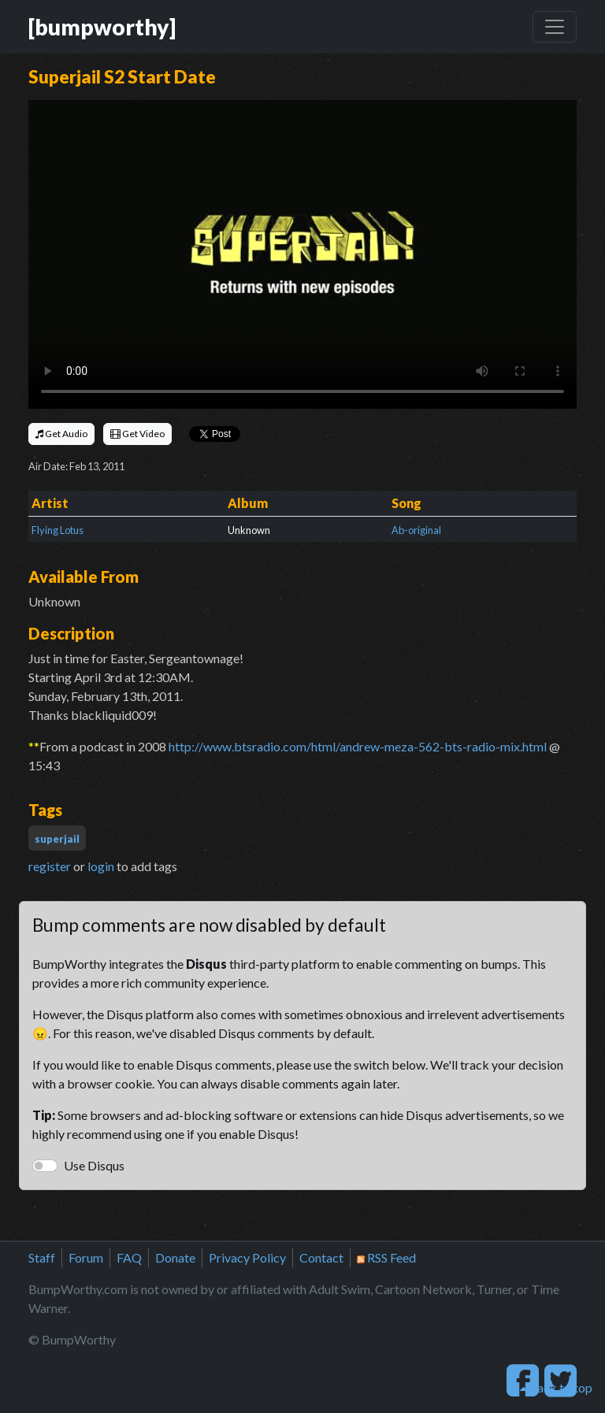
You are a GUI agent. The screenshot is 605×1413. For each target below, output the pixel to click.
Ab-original (416, 530)
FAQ (129, 1257)
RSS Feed (386, 1257)
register (49, 866)
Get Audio (61, 433)
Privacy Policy (247, 1257)
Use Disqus (94, 1165)
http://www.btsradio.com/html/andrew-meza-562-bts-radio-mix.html (358, 746)
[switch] (45, 1165)
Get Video (137, 433)
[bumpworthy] (102, 26)
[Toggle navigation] (555, 27)
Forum (86, 1257)
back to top (556, 1387)
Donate (175, 1257)
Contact (321, 1257)
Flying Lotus (58, 530)
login (100, 866)
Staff (41, 1257)
